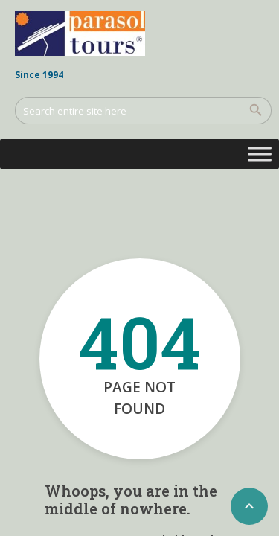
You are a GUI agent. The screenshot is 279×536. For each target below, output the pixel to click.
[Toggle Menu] (260, 154)
